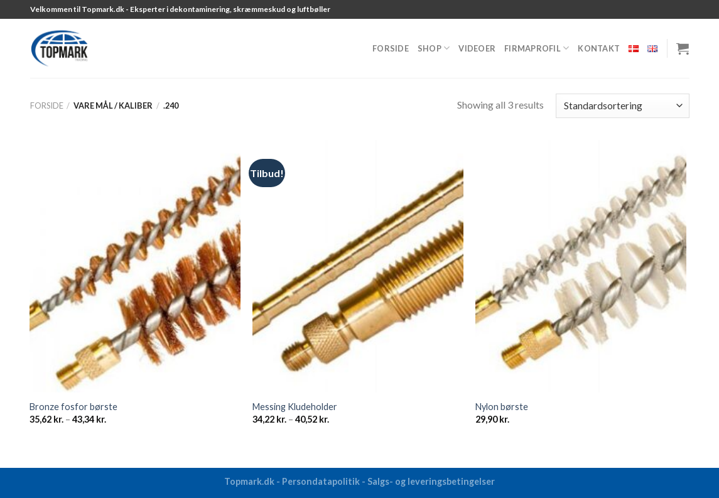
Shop (434, 48)
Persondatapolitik (321, 481)
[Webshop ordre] (622, 106)
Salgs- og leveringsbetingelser (431, 481)
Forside (390, 48)
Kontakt (599, 48)
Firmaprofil (536, 48)
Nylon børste (501, 406)
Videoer (476, 48)
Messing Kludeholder (294, 406)
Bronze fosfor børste (73, 406)
